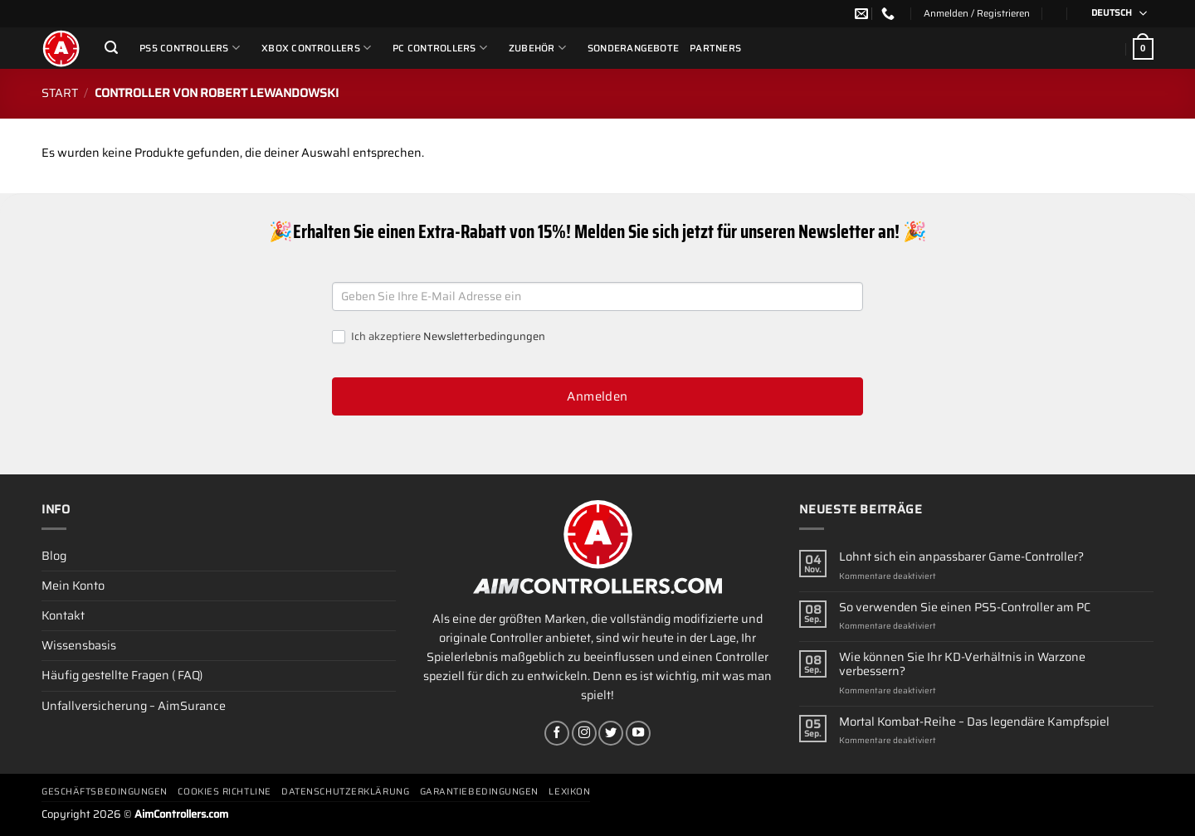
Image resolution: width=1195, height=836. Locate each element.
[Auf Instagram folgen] (584, 733)
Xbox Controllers (316, 48)
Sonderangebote (633, 48)
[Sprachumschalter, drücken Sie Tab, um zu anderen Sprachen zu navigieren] (1114, 13)
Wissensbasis (78, 645)
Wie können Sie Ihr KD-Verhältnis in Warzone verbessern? (962, 664)
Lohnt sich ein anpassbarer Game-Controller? (961, 557)
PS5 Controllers (189, 48)
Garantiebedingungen (479, 792)
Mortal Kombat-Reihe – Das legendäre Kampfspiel (974, 722)
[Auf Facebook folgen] (556, 733)
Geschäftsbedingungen (104, 792)
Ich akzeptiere (438, 337)
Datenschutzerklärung (345, 792)
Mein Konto (73, 585)
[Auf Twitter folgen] (610, 733)
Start (59, 93)
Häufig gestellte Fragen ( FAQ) (121, 675)
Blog (53, 556)
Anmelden (597, 396)
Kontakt (63, 615)
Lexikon (569, 792)
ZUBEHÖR (537, 48)
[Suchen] (111, 48)
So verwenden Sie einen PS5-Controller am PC (964, 607)
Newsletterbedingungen (484, 336)
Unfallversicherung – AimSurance (133, 706)
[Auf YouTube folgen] (638, 733)
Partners (715, 48)
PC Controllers (440, 48)
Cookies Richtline (224, 792)
